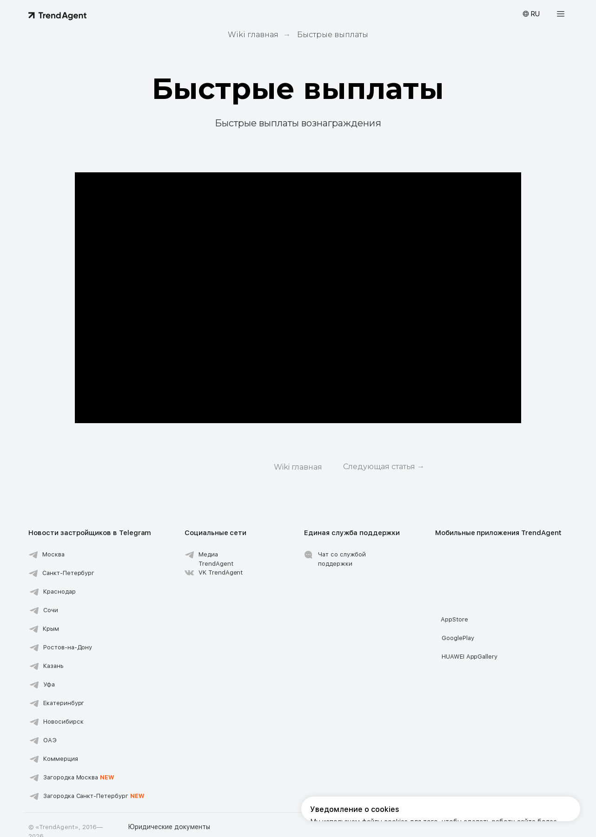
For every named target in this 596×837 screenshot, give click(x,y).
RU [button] (535, 14)
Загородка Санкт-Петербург (94, 795)
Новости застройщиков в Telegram (89, 533)
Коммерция (60, 758)
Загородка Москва (78, 777)
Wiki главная (253, 34)
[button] (560, 14)
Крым (51, 628)
